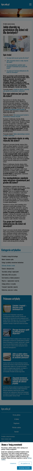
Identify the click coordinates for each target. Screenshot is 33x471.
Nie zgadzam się (25, 463)
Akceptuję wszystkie (24, 468)
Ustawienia (13, 463)
